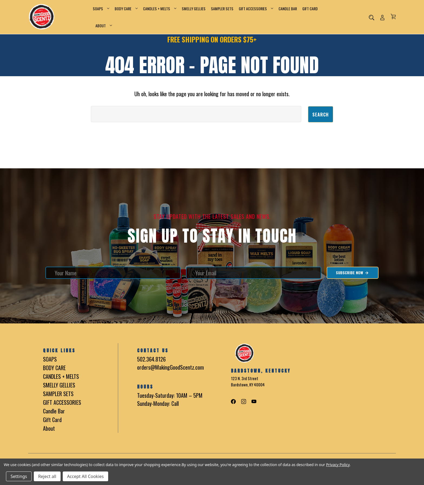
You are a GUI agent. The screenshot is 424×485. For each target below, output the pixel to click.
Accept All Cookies (85, 476)
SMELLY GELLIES (194, 8)
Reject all (47, 476)
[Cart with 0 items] (393, 16)
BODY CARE (126, 8)
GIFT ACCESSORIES (256, 8)
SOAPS (101, 8)
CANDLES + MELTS (159, 8)
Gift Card (310, 8)
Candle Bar (288, 8)
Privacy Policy (338, 464)
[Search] (371, 17)
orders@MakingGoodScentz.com (170, 367)
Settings (19, 476)
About (103, 25)
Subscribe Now (352, 272)
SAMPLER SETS (222, 8)
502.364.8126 (151, 359)
